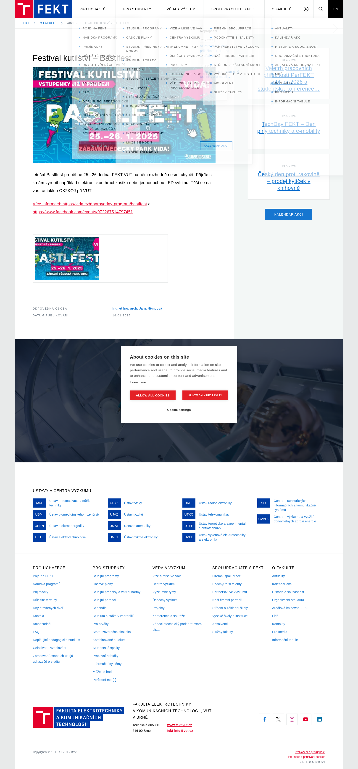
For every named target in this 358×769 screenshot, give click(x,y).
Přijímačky (40, 592)
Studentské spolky (106, 648)
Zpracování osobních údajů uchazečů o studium (53, 658)
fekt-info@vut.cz (180, 731)
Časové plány (103, 584)
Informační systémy (107, 664)
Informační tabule (285, 640)
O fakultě (282, 9)
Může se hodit (103, 672)
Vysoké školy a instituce (230, 616)
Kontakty (278, 624)
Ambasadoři (42, 624)
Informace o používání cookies (306, 757)
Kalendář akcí (282, 584)
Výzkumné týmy (164, 592)
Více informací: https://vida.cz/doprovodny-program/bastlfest (90, 204)
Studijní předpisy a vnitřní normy (116, 592)
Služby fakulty (222, 632)
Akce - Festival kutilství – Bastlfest (99, 23)
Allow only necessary (205, 395)
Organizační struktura (288, 600)
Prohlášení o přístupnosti (310, 752)
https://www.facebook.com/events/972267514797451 (83, 212)
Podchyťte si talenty (227, 584)
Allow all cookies (153, 395)
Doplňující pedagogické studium (56, 640)
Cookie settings (179, 409)
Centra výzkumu (164, 584)
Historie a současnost (288, 592)
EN (335, 9)
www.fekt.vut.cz (179, 725)
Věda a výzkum (181, 9)
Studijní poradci (104, 600)
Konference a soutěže (169, 616)
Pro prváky (101, 624)
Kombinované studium (109, 640)
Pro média (279, 632)
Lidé (275, 616)
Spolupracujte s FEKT (233, 9)
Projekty (159, 608)
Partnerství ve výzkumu (229, 592)
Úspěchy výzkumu (166, 600)
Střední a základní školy (230, 608)
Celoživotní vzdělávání (49, 648)
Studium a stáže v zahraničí (113, 616)
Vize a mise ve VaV (167, 576)
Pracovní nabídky (105, 656)
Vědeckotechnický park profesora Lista (177, 626)
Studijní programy (106, 576)
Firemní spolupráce (226, 576)
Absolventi (220, 624)
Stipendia (100, 608)
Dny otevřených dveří (48, 608)
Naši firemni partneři (227, 600)
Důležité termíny (45, 600)
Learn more (138, 382)
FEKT (25, 23)
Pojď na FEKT (43, 576)
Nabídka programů (46, 584)
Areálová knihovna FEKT (290, 608)
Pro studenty (137, 9)
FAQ (36, 632)
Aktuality (278, 576)
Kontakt (38, 616)
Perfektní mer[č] (104, 680)
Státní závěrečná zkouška (112, 632)
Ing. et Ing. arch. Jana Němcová (137, 308)
